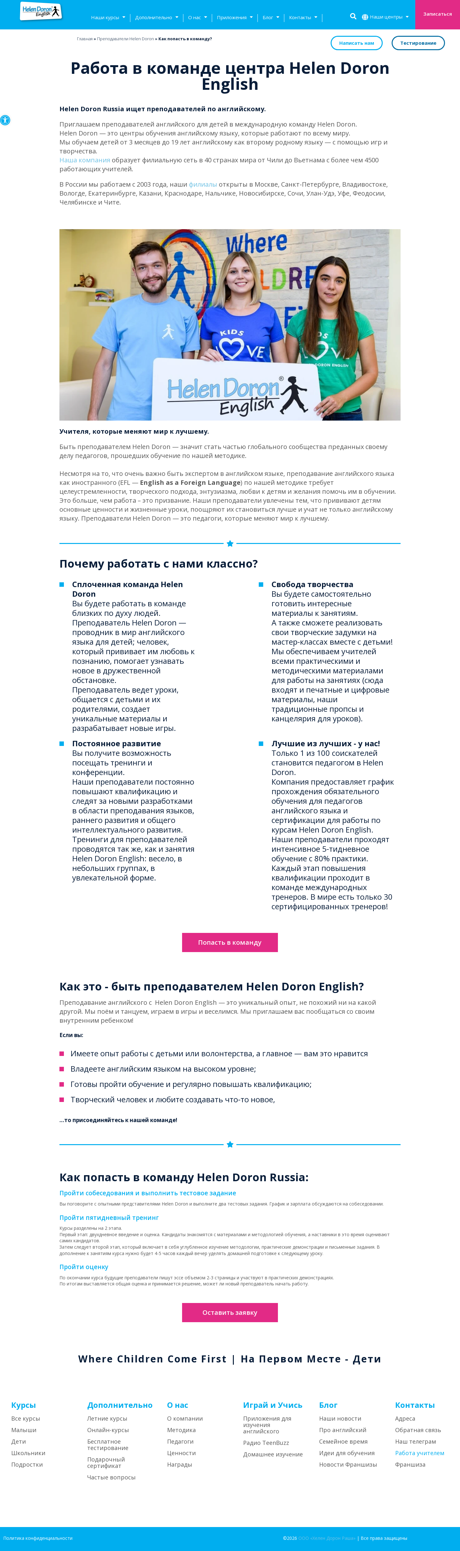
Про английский (342, 1430)
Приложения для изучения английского (267, 1424)
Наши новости (340, 1418)
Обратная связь (418, 1430)
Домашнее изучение (273, 1454)
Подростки (27, 1464)
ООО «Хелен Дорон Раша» (327, 1538)
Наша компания (84, 160)
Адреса (405, 1418)
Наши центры (389, 17)
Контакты (303, 18)
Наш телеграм (415, 1441)
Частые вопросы (111, 1477)
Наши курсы (108, 18)
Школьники (28, 1453)
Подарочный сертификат (106, 1462)
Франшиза (410, 1464)
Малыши (23, 1430)
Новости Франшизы (348, 1464)
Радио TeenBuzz (266, 1442)
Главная (85, 39)
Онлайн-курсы (108, 1430)
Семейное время (343, 1441)
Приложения (235, 18)
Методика (181, 1430)
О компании (185, 1418)
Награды (179, 1464)
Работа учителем (419, 1453)
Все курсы (25, 1418)
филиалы (203, 184)
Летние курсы (107, 1418)
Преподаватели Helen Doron (125, 39)
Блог (271, 18)
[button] (5, 120)
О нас (197, 18)
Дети (18, 1441)
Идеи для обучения (347, 1453)
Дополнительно (156, 18)
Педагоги (180, 1441)
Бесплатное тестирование (107, 1444)
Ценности (181, 1453)
